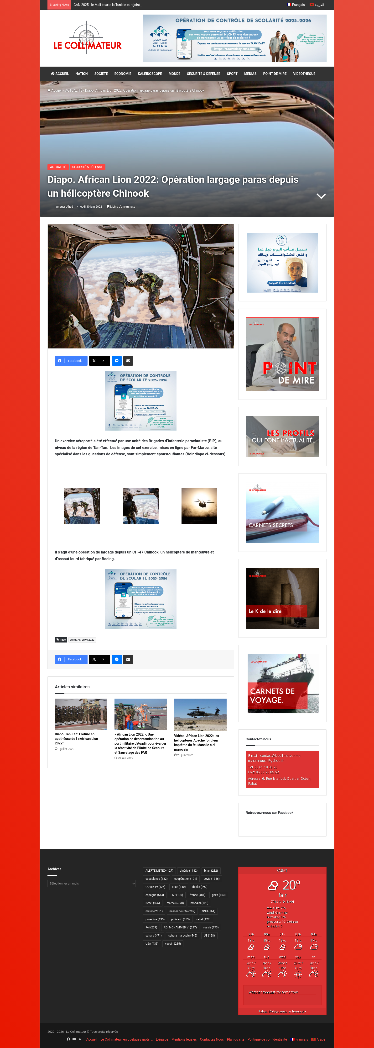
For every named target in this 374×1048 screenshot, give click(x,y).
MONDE (174, 74)
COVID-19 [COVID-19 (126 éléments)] (155, 887)
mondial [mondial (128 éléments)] (199, 903)
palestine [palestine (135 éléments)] (155, 919)
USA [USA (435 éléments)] (151, 943)
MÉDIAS (250, 74)
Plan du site (235, 1039)
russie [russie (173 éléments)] (211, 927)
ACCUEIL (60, 74)
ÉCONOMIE (122, 74)
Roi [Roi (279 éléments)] (151, 927)
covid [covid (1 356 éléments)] (212, 878)
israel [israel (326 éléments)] (152, 903)
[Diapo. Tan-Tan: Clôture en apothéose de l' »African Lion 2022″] (81, 714)
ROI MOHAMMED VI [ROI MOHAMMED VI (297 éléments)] (180, 927)
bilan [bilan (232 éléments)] (211, 870)
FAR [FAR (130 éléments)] (177, 895)
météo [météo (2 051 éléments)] (154, 911)
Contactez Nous (212, 1039)
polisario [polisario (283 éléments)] (180, 919)
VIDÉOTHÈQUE (304, 74)
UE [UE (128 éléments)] (209, 935)
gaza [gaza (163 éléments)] (219, 895)
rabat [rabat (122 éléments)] (204, 919)
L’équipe (162, 1039)
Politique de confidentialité (267, 1039)
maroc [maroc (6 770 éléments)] (175, 903)
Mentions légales (184, 1039)
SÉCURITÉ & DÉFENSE (203, 74)
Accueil (54, 90)
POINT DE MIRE (274, 74)
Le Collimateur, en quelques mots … (126, 1039)
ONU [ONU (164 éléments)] (208, 911)
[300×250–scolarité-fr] (141, 400)
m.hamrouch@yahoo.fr (266, 760)
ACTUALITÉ (73, 90)
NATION (82, 74)
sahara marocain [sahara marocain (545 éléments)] (182, 935)
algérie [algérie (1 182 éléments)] (188, 870)
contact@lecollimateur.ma (280, 755)
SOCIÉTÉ (101, 74)
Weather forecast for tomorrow (273, 992)
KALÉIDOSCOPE (150, 74)
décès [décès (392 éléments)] (199, 887)
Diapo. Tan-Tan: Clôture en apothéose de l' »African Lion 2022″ (76, 738)
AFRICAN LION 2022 (82, 639)
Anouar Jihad (64, 206)
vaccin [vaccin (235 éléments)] (173, 943)
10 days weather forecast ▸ (282, 1011)
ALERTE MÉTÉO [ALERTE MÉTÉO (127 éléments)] (159, 870)
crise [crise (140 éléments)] (179, 887)
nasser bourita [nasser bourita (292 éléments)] (182, 911)
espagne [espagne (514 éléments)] (154, 895)
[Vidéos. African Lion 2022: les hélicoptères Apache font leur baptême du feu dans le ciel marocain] (200, 715)
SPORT (232, 74)
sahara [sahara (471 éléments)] (153, 935)
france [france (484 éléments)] (197, 895)
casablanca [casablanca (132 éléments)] (156, 878)
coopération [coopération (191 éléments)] (185, 878)
